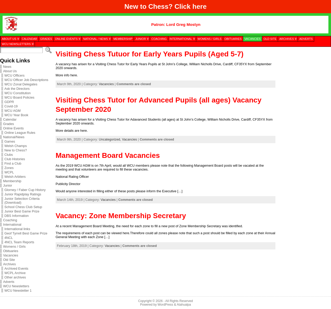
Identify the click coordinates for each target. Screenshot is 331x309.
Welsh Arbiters (15, 177)
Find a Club (12, 163)
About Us (10, 71)
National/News (14, 137)
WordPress (165, 304)
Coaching (10, 220)
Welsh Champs (15, 146)
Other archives (15, 277)
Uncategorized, (110, 139)
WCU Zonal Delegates (20, 84)
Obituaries (10, 251)
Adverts (8, 282)
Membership (12, 181)
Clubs (8, 155)
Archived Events (16, 268)
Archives (9, 264)
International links (17, 229)
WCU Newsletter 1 (18, 290)
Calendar (10, 119)
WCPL (9, 172)
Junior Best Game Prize (21, 211)
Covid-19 (11, 106)
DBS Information (16, 216)
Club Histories (14, 159)
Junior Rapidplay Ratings (22, 194)
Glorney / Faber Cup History (25, 190)
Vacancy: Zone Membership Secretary (121, 216)
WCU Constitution (17, 93)
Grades (8, 124)
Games (9, 141)
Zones (9, 168)
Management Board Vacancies (108, 155)
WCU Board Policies (19, 97)
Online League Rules (19, 133)
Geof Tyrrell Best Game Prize (25, 233)
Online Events (13, 128)
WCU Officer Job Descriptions (26, 80)
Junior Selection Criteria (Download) (22, 200)
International (12, 224)
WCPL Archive (15, 273)
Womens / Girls (14, 246)
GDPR (9, 102)
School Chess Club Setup (23, 207)
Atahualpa (184, 304)
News (7, 67)
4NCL (8, 238)
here (199, 6)
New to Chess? (15, 150)
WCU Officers (14, 75)
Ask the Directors (16, 89)
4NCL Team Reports (19, 242)
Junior (7, 185)
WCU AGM (12, 111)
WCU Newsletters (16, 286)
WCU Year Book (16, 115)
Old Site (9, 260)
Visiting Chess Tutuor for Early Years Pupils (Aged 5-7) (150, 54)
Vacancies (10, 255)
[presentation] (303, 73)
